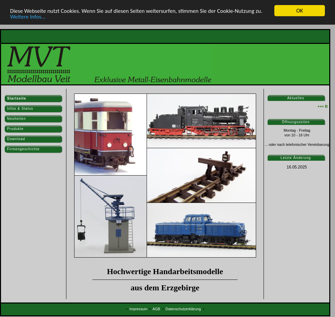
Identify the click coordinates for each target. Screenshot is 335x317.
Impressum (138, 309)
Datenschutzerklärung (183, 309)
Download (16, 139)
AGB (156, 309)
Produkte (15, 129)
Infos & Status (20, 108)
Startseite (16, 98)
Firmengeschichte (23, 149)
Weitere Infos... (27, 16)
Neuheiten (16, 119)
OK (299, 10)
